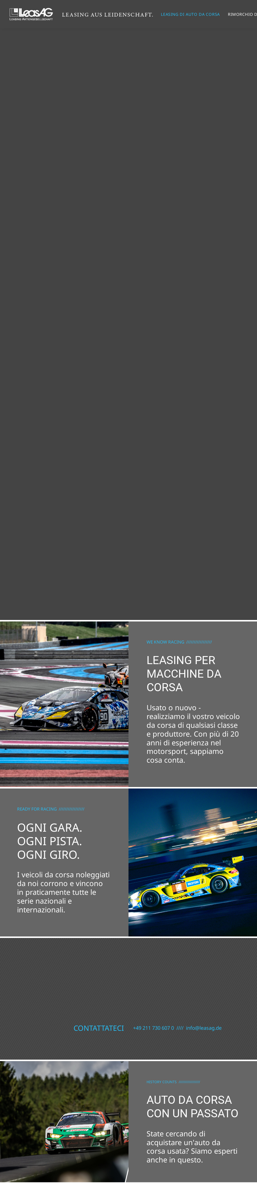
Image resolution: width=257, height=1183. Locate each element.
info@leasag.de (204, 1027)
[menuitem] (190, 14)
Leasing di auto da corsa (190, 14)
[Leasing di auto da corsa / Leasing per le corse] (81, 14)
